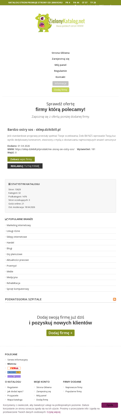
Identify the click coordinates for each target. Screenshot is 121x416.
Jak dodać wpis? (15, 391)
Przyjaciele (12, 395)
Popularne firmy (74, 391)
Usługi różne (13, 231)
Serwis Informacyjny (17, 359)
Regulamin (60, 70)
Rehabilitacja (13, 283)
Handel (10, 242)
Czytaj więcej (53, 412)
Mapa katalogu (15, 399)
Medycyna (12, 277)
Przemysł (12, 265)
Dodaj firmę (60, 89)
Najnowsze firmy (74, 387)
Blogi (9, 248)
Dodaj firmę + (60, 332)
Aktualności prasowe (18, 259)
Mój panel (60, 64)
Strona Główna (61, 52)
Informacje (60, 83)
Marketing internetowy (19, 225)
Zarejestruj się (60, 58)
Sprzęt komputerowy (18, 288)
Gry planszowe (14, 254)
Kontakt (60, 77)
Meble (10, 271)
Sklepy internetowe (17, 236)
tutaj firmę (25, 166)
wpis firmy (21, 159)
